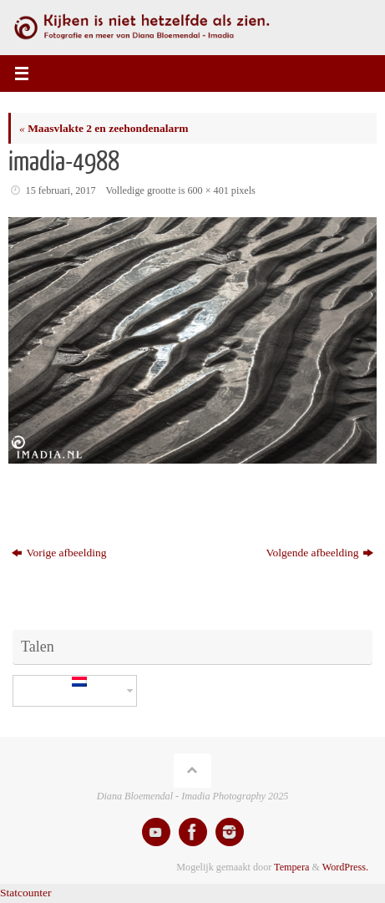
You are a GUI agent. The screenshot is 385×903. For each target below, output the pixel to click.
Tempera (291, 867)
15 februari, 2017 (61, 190)
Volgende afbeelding (319, 552)
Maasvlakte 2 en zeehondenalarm (103, 128)
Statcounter (25, 892)
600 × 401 (207, 190)
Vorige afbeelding (59, 552)
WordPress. (345, 867)
